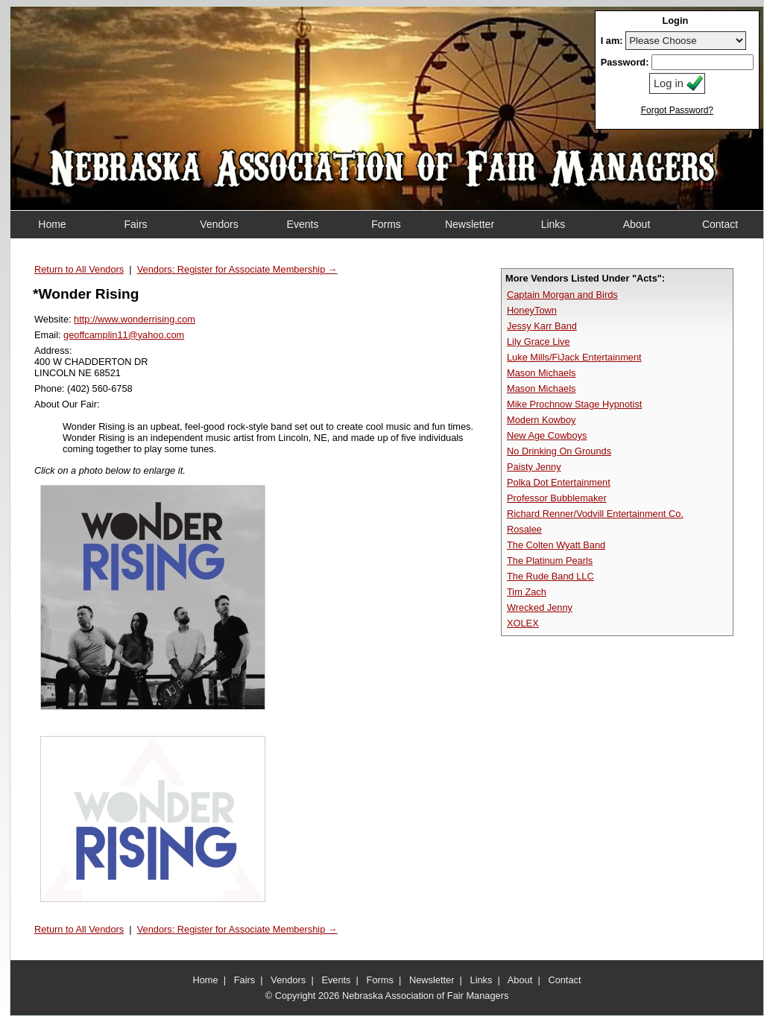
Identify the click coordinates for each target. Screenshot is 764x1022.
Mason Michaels (541, 372)
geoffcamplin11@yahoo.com (123, 334)
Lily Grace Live (538, 341)
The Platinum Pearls (550, 560)
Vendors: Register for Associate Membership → (237, 269)
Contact (564, 980)
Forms (380, 980)
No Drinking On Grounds (559, 451)
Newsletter (431, 980)
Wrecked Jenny (539, 607)
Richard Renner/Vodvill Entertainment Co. (595, 513)
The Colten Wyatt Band (556, 544)
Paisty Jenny (534, 466)
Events (335, 980)
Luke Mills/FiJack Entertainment (574, 357)
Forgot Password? (677, 110)
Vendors (288, 980)
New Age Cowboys (547, 435)
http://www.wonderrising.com (134, 319)
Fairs (244, 980)
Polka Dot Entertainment (558, 482)
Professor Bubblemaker (557, 498)
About (520, 980)
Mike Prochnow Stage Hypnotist (574, 404)
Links (481, 980)
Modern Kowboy (541, 419)
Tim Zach (526, 591)
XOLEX (523, 623)
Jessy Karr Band (542, 325)
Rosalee (524, 529)
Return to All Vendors (79, 269)
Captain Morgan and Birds (562, 294)
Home (205, 980)
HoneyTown (532, 310)
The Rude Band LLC (550, 576)
